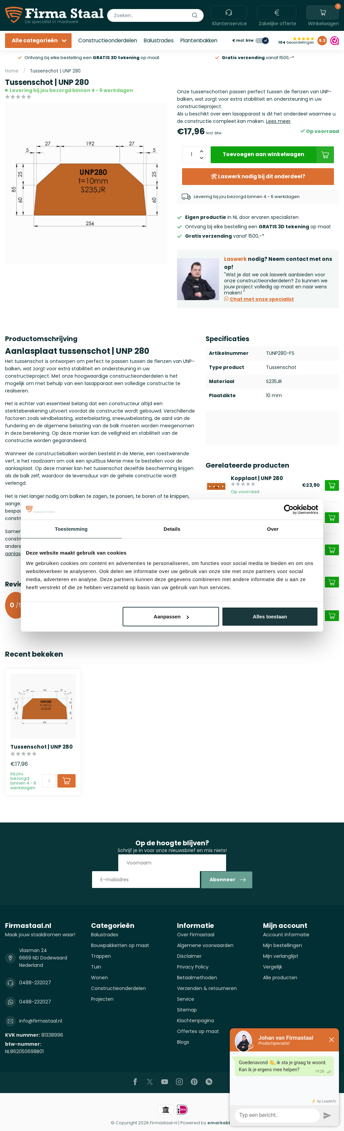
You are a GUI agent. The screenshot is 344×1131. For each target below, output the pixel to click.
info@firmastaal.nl (40, 1021)
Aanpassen (171, 616)
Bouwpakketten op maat (120, 945)
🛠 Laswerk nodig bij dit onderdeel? (258, 176)
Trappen (101, 956)
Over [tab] (273, 528)
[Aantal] (49, 781)
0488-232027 (35, 982)
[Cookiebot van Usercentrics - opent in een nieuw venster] (288, 509)
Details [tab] (172, 528)
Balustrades (159, 40)
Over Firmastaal (195, 934)
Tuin (96, 966)
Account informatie (286, 934)
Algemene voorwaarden (205, 945)
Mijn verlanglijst (280, 956)
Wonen (99, 977)
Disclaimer (189, 956)
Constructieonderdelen (107, 40)
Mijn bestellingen (282, 945)
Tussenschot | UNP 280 (55, 71)
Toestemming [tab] (71, 528)
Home (11, 71)
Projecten (102, 999)
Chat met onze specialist (259, 299)
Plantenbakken (198, 40)
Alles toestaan (270, 616)
